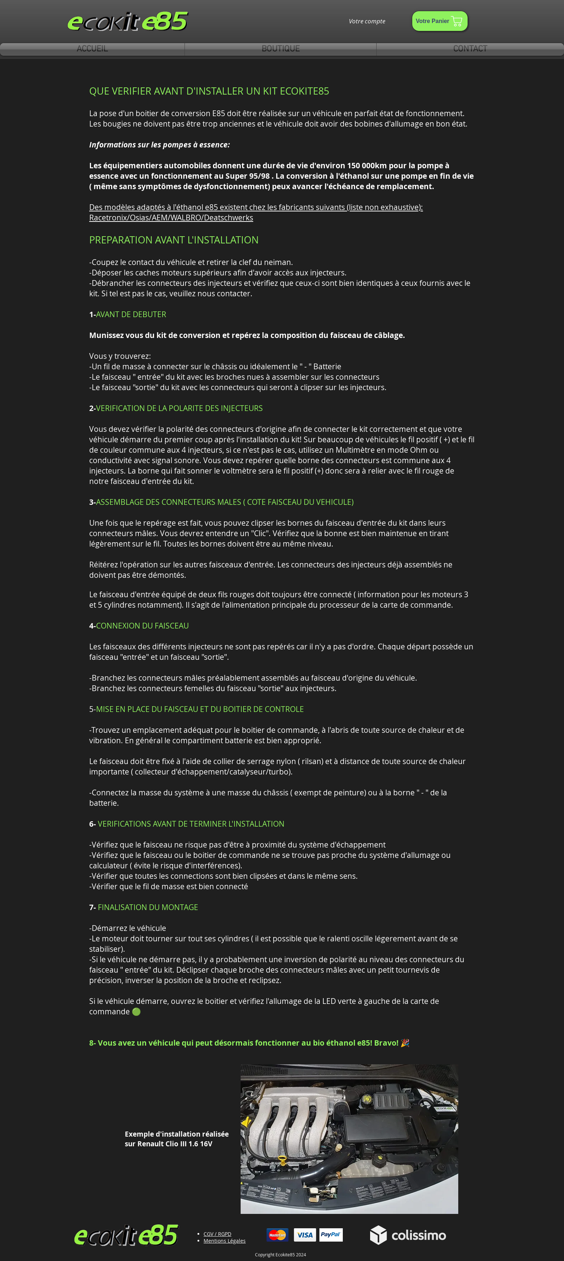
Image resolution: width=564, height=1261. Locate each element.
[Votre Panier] (440, 21)
